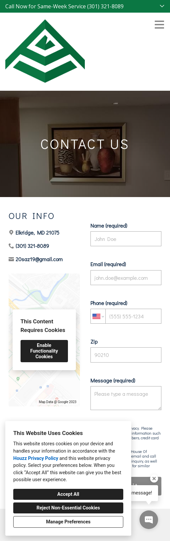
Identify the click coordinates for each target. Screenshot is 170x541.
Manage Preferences (68, 522)
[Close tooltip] (154, 479)
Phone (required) (126, 311)
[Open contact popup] (149, 519)
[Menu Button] (159, 24)
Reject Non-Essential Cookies (68, 508)
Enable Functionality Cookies (44, 351)
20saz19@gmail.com (39, 259)
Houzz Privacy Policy (35, 458)
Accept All (68, 494)
